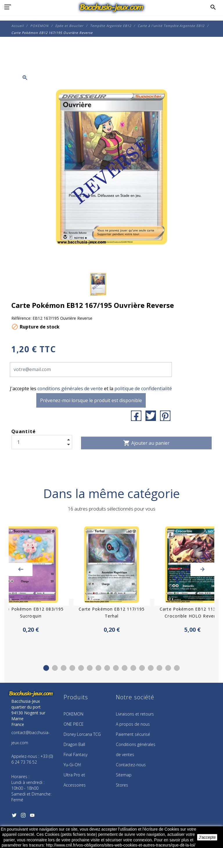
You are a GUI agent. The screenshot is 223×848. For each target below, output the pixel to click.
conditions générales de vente (70, 388)
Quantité (23, 431)
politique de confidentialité (143, 388)
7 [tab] (98, 668)
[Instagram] (23, 816)
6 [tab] (90, 668)
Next (202, 569)
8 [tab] (107, 668)
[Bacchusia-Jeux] (112, 7)
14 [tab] (159, 668)
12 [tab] (142, 668)
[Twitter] (14, 816)
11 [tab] (133, 668)
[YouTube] (32, 816)
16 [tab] (177, 668)
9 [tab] (116, 668)
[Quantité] (42, 442)
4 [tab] (72, 668)
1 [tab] (46, 668)
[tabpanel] (111, 580)
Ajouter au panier (146, 443)
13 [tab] (151, 668)
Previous (21, 569)
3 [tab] (63, 668)
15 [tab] (168, 668)
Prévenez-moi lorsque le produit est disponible (91, 400)
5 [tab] (81, 668)
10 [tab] (124, 668)
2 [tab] (55, 668)
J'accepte (207, 837)
